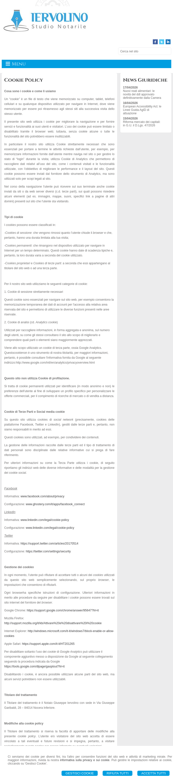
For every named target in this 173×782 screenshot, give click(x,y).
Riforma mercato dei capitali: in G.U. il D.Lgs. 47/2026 (141, 123)
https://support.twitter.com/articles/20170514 (49, 543)
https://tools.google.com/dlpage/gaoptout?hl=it (34, 666)
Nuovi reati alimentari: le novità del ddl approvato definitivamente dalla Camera (142, 94)
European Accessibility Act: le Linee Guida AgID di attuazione (142, 110)
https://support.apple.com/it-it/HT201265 (48, 644)
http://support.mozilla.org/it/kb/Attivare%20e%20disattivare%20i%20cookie (53, 623)
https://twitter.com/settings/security (48, 551)
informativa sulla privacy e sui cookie (85, 760)
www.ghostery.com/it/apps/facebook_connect (55, 504)
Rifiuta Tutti (117, 773)
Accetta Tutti (153, 773)
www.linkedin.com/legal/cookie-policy (44, 520)
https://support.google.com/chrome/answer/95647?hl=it (63, 610)
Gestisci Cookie (79, 773)
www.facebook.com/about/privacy (42, 496)
